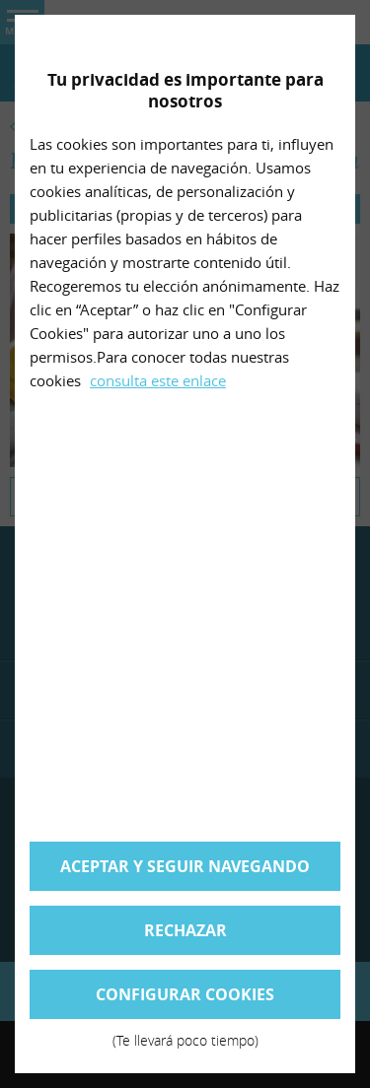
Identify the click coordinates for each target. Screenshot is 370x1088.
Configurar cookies (185, 1001)
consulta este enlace (158, 380)
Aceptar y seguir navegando (185, 866)
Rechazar (185, 930)
